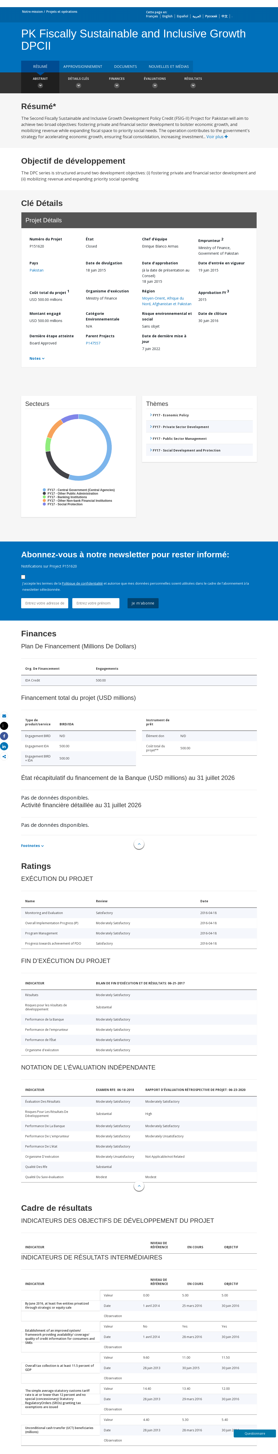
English (167, 16)
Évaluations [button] (155, 83)
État (90, 239)
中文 (224, 16)
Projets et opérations (61, 11)
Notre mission (32, 11)
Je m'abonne (143, 603)
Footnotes (30, 845)
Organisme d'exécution (107, 291)
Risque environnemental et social (167, 316)
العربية (196, 16)
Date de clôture (212, 313)
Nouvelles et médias (169, 66)
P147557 (93, 343)
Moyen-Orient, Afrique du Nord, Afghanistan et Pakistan (166, 301)
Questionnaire (255, 1433)
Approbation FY (213, 292)
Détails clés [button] (78, 83)
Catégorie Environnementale (102, 316)
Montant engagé (45, 313)
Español (182, 16)
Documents (125, 66)
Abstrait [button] (40, 83)
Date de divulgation (104, 263)
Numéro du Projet (46, 239)
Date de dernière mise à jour (164, 338)
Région (148, 291)
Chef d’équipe (154, 239)
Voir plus (217, 136)
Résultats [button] (193, 83)
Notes (35, 358)
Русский (211, 16)
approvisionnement (82, 66)
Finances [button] (117, 83)
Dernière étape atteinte (52, 335)
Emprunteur (210, 240)
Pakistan (37, 270)
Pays (34, 263)
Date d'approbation (160, 263)
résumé (40, 66)
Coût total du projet (49, 292)
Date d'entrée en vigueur (221, 263)
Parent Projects (100, 335)
